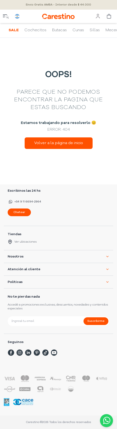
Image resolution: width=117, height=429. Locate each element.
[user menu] (98, 16)
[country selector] (17, 16)
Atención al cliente (58, 269)
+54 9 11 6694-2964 (24, 202)
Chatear (19, 212)
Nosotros (58, 256)
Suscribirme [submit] (96, 321)
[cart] (109, 16)
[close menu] (5, 16)
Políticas (58, 282)
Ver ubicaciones (22, 241)
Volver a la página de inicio (58, 143)
